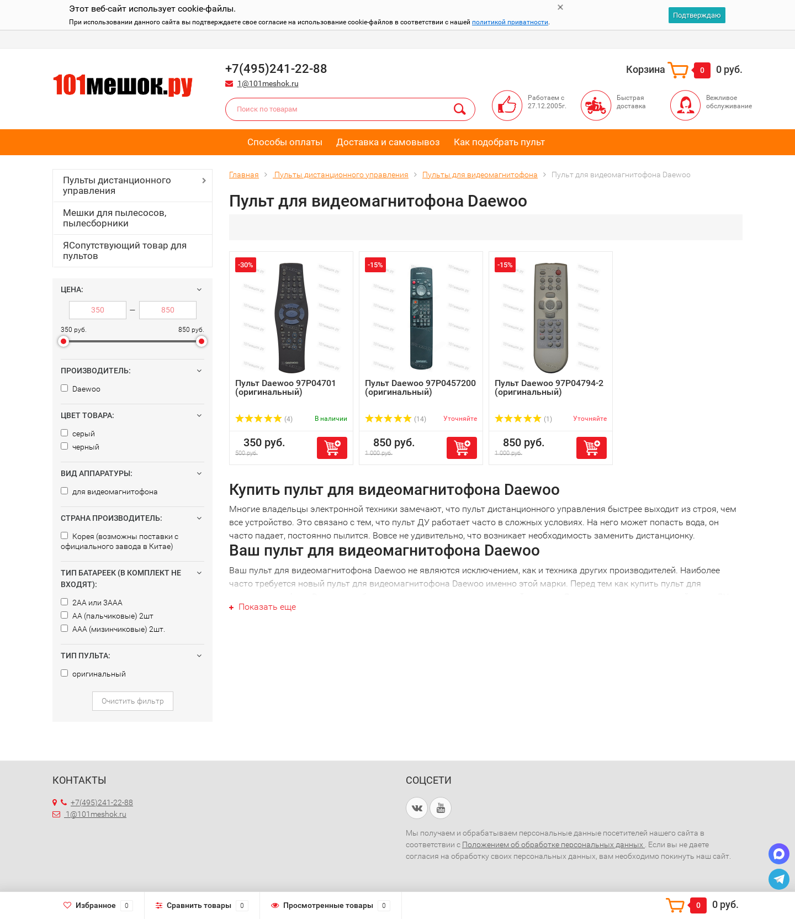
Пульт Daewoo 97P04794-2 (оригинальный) (549, 387)
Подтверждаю (697, 15)
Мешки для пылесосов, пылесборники (114, 218)
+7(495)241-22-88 (97, 802)
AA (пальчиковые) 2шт (107, 615)
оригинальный (93, 673)
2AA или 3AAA (92, 602)
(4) (264, 419)
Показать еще (262, 606)
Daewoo (80, 388)
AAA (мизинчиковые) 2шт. (113, 629)
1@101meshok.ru (268, 83)
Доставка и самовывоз (388, 141)
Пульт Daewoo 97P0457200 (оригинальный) (420, 387)
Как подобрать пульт (499, 141)
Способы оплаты (284, 141)
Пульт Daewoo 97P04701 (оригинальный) (285, 387)
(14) (395, 419)
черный (80, 446)
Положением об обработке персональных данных (553, 844)
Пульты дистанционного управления (117, 185)
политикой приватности (510, 22)
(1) (523, 419)
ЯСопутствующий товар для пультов (125, 250)
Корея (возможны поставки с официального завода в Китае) (119, 541)
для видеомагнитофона (109, 491)
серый (78, 433)
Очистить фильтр (133, 700)
